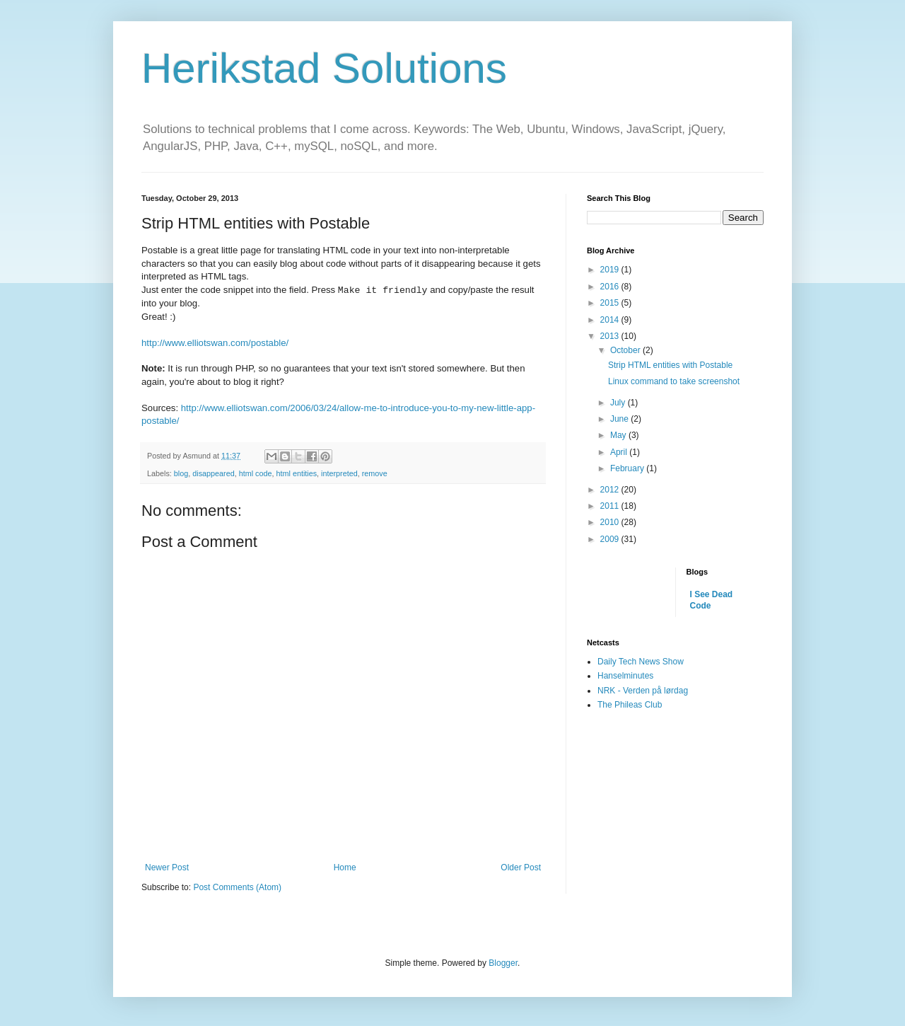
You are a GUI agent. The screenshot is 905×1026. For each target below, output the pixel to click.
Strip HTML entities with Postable (670, 365)
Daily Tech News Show (640, 662)
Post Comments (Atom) (237, 887)
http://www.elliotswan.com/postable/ (214, 343)
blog (181, 473)
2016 (610, 287)
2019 (610, 270)
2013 (610, 336)
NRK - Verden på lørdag (642, 691)
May (619, 435)
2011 (610, 506)
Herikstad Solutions (324, 68)
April (619, 452)
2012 (610, 490)
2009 (610, 539)
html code (255, 473)
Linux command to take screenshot (674, 381)
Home (345, 867)
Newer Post (167, 867)
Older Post (521, 867)
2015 (610, 303)
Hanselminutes (625, 676)
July (619, 403)
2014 (610, 320)
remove (374, 473)
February (628, 468)
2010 (610, 522)
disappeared (213, 473)
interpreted (339, 473)
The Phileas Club (629, 705)
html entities (296, 473)
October (626, 350)
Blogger (503, 963)
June (620, 419)
